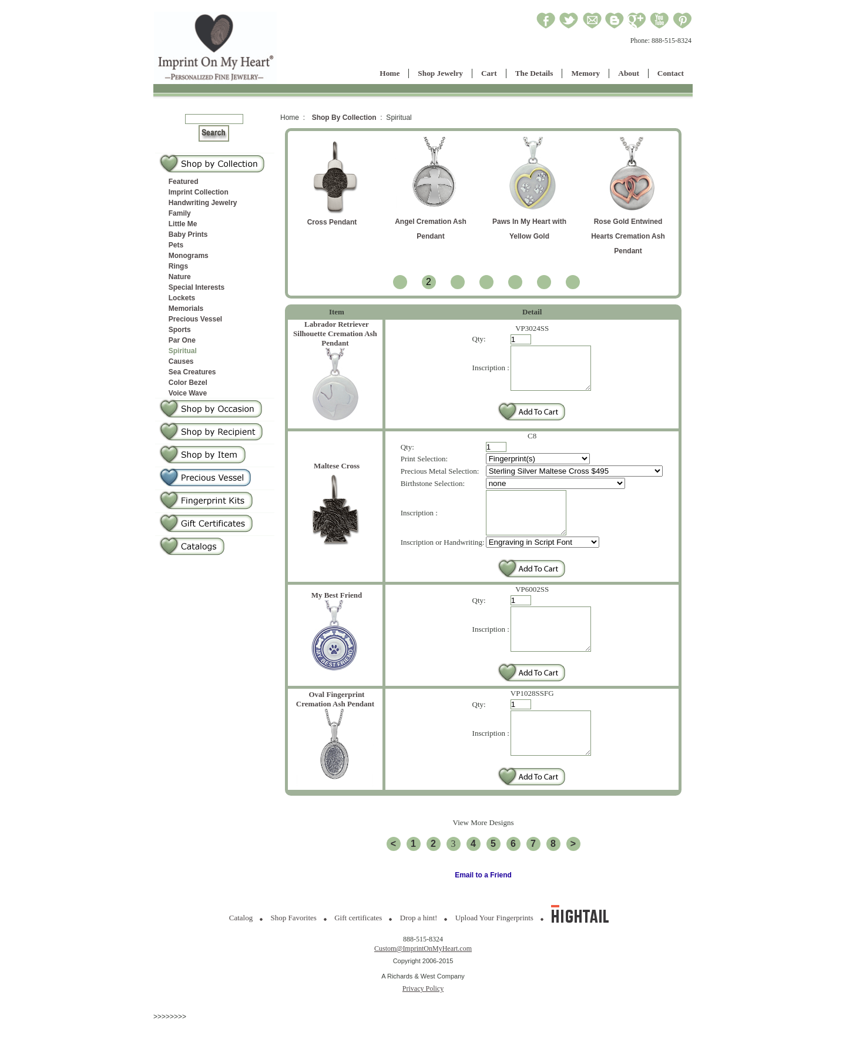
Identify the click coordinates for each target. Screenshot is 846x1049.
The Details (534, 73)
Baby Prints (188, 234)
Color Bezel (188, 382)
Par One (182, 340)
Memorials (186, 308)
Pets (176, 245)
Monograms (189, 256)
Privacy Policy (423, 1016)
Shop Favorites (294, 945)
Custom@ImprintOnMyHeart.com (423, 976)
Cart (489, 73)
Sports (180, 330)
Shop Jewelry (440, 73)
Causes (181, 361)
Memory (585, 73)
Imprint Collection (199, 192)
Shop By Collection (344, 117)
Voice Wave (188, 393)
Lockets (182, 298)
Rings (178, 266)
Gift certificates (358, 945)
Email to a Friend (483, 903)
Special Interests (196, 287)
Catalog (241, 945)
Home (390, 73)
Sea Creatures (192, 372)
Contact (670, 73)
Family (180, 213)
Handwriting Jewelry (203, 203)
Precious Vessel (195, 319)
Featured (184, 181)
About (628, 73)
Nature (180, 277)
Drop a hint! (419, 945)
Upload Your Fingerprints (494, 945)
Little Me (183, 224)
